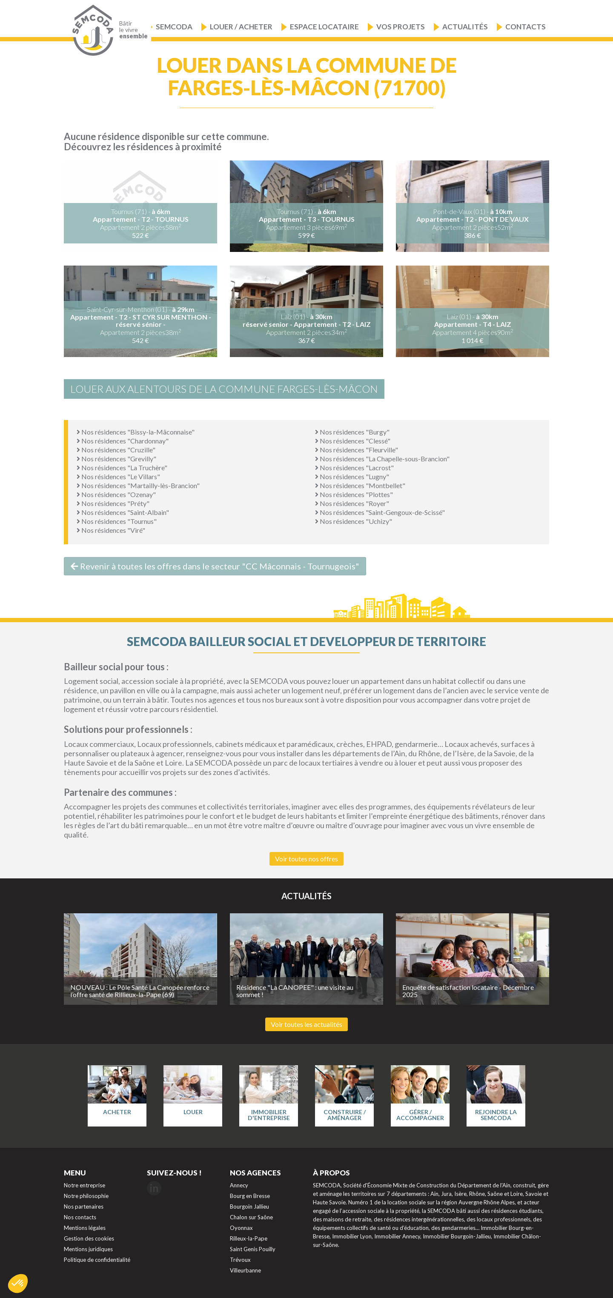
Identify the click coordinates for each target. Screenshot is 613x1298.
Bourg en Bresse (250, 1195)
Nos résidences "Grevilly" (116, 459)
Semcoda (174, 26)
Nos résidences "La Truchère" (122, 467)
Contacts (525, 26)
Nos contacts (80, 1217)
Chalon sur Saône (251, 1217)
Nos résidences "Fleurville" (356, 450)
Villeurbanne (245, 1270)
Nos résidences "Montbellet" (360, 485)
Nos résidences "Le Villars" (118, 476)
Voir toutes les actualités (306, 1024)
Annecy (239, 1185)
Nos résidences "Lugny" (352, 476)
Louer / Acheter (241, 26)
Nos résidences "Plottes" (354, 494)
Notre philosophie (86, 1195)
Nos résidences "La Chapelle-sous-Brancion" (382, 459)
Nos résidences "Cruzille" (116, 450)
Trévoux (240, 1259)
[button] (18, 1283)
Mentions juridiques (88, 1249)
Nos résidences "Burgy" (352, 432)
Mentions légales (85, 1227)
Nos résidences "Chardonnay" (123, 441)
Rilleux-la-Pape (248, 1238)
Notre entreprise (84, 1185)
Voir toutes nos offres (306, 859)
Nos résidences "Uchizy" (353, 521)
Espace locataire (324, 26)
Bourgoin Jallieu (249, 1206)
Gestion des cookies (89, 1238)
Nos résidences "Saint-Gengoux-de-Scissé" (380, 512)
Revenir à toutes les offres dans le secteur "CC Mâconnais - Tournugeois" (215, 566)
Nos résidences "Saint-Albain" (123, 512)
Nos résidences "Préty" (113, 503)
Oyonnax (241, 1227)
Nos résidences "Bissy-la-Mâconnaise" (136, 432)
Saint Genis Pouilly (252, 1249)
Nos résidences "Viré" (111, 530)
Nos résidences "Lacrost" (354, 467)
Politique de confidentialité (97, 1259)
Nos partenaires (83, 1206)
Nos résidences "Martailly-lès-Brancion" (138, 485)
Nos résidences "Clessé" (352, 441)
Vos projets (400, 26)
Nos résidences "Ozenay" (116, 494)
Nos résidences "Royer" (352, 503)
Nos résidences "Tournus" (117, 521)
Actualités (465, 26)
